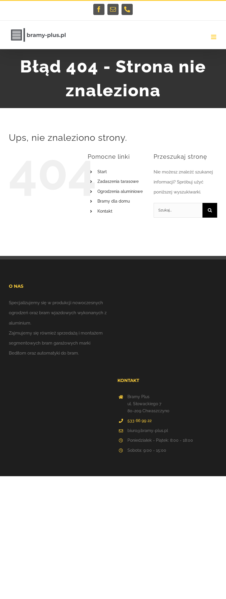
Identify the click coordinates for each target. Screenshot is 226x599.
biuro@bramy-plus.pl (147, 430)
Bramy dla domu (113, 201)
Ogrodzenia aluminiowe (120, 191)
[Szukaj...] (178, 210)
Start (102, 171)
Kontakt (104, 211)
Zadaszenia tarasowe (118, 181)
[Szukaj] (209, 210)
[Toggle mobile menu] (214, 37)
